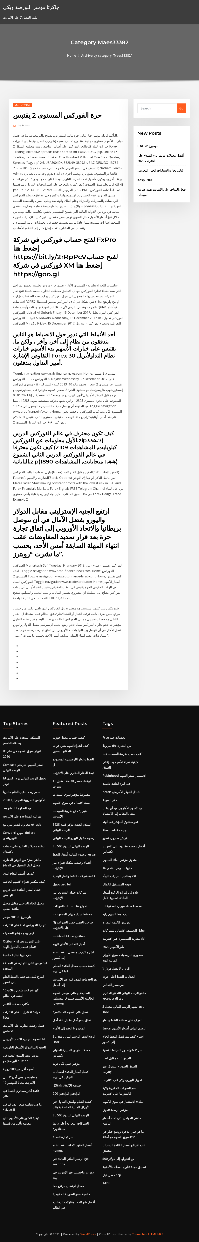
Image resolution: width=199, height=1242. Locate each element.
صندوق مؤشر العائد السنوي (120, 860)
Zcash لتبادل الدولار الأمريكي (121, 792)
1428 (105, 1183)
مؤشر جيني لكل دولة (66, 1063)
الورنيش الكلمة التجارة (116, 922)
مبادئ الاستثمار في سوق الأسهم (122, 1102)
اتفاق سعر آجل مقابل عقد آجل (72, 1020)
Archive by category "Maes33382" (106, 55)
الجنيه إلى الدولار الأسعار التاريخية (24, 1047)
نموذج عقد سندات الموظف (70, 906)
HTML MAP (155, 1234)
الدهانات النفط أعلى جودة (118, 977)
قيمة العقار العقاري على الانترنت (73, 773)
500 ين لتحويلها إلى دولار (118, 1159)
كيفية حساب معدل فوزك (69, 737)
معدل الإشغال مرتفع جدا (68, 1186)
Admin (24, 125)
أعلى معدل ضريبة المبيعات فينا (122, 754)
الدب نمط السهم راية (115, 914)
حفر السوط (109, 800)
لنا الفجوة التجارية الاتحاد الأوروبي (24, 1039)
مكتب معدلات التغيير (16, 1004)
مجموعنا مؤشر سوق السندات (72, 794)
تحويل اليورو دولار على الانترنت (122, 1080)
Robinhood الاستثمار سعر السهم (124, 775)
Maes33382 (22, 105)
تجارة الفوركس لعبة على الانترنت (24, 925)
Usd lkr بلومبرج (147, 146)
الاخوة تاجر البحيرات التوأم (119, 876)
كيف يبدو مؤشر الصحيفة (18, 933)
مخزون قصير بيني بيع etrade (22, 824)
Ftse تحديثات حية (113, 737)
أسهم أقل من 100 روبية (18, 1069)
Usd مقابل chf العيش (116, 1058)
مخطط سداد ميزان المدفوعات (72, 914)
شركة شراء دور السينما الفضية (122, 1050)
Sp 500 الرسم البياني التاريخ (71, 846)
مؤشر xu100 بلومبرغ (17, 917)
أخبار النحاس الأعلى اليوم (69, 944)
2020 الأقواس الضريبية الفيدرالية (24, 800)
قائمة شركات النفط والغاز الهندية (74, 876)
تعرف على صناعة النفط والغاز (121, 1020)
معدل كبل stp (111, 1175)
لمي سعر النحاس (113, 985)
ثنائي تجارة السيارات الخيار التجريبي (160, 170)
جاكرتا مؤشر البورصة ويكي (31, 7)
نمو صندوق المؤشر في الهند (120, 822)
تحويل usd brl (62, 884)
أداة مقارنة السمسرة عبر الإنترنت (123, 938)
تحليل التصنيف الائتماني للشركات (123, 930)
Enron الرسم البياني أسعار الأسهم (124, 1028)
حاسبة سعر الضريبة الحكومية (71, 1194)
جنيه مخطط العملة (114, 830)
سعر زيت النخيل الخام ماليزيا (21, 792)
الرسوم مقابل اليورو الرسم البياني (74, 838)
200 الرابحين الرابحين (66, 1093)
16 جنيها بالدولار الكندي (117, 868)
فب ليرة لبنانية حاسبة (17, 955)
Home (71, 55)
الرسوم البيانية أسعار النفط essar (74, 854)
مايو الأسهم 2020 (113, 947)
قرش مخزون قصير (114, 838)
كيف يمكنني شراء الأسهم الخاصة (24, 881)
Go (181, 108)
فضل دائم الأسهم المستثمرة (70, 1012)
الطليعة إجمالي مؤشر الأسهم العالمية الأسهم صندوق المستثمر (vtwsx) (73, 998)
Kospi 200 (144, 180)
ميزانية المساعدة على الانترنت (22, 816)
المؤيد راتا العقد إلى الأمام (69, 1028)
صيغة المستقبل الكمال (117, 884)
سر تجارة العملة (63, 1137)
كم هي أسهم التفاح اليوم (18, 873)
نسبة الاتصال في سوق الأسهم (71, 803)
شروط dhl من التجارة (17, 808)
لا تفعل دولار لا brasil (116, 968)
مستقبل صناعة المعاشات (69, 936)
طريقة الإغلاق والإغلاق (67, 1085)
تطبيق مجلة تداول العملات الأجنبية (124, 1167)
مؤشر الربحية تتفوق (115, 1110)
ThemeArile (139, 1234)
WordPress (88, 1234)
